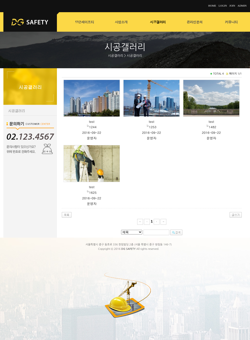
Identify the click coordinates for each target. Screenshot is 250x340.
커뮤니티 (231, 21)
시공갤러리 (158, 21)
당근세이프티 (84, 21)
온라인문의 (195, 21)
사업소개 (121, 21)
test (92, 121)
